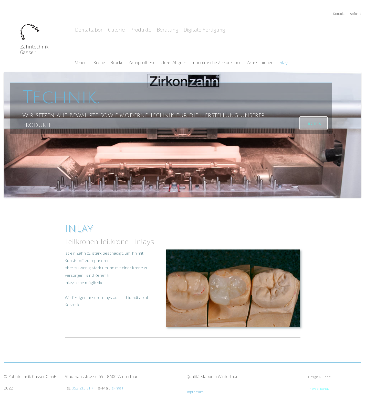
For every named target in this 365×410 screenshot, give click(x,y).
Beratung (168, 29)
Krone (99, 62)
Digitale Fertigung (204, 29)
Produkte (141, 29)
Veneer (82, 62)
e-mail (117, 387)
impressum (195, 392)
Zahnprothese (143, 62)
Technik (313, 123)
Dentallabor (89, 29)
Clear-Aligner (174, 62)
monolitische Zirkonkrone (217, 62)
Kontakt (339, 14)
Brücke (117, 62)
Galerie (117, 29)
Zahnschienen (260, 62)
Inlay (283, 62)
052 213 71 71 (84, 387)
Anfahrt (355, 14)
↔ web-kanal (318, 388)
